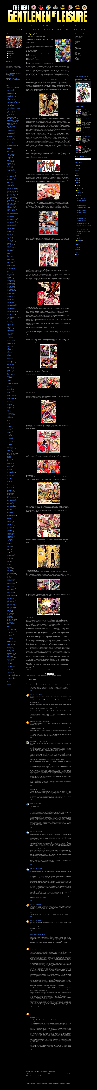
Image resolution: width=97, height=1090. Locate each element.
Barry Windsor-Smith (11, 268)
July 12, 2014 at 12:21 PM (37, 831)
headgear (47, 845)
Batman (8, 269)
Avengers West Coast (11, 267)
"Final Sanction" (10, 135)
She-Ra (8, 577)
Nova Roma (9, 540)
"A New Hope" (9, 89)
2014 (77, 185)
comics (42, 675)
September (79, 192)
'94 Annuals (9, 238)
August (78, 193)
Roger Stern (9, 561)
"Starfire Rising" (10, 184)
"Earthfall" (9, 127)
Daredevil (9, 321)
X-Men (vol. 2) (9, 665)
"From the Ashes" (10, 136)
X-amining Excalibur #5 (81, 197)
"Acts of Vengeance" (11, 93)
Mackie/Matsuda (10, 491)
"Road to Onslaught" (11, 176)
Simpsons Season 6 (11, 607)
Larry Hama (9, 451)
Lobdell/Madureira (10, 472)
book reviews (9, 677)
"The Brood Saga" (10, 186)
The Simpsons (9, 620)
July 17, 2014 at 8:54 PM (37, 920)
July (78, 195)
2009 (77, 251)
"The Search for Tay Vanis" (12, 218)
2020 (77, 175)
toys (7, 681)
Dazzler (8, 336)
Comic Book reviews (36, 675)
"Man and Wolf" (10, 161)
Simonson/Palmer (10, 591)
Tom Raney (9, 638)
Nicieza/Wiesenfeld (10, 537)
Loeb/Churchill (9, 478)
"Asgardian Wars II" (10, 96)
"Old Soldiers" (9, 166)
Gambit (8, 380)
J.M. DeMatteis (10, 422)
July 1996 (9, 445)
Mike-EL (31, 948)
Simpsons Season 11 (11, 599)
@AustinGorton (18, 73)
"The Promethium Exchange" (12, 213)
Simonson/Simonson (11, 595)
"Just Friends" (9, 151)
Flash (8, 373)
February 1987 (9, 368)
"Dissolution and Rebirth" (11, 121)
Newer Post (29, 669)
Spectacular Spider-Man (11, 608)
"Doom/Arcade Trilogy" (11, 123)
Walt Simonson (10, 650)
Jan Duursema (9, 426)
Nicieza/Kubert (9, 528)
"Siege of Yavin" (10, 182)
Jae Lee (8, 425)
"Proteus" (8, 173)
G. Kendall (10, 57)
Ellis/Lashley (9, 356)
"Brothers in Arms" (10, 109)
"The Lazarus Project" (11, 207)
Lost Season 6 (9, 487)
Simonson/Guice (10, 586)
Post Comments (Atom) (36, 1075)
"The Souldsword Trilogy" (12, 223)
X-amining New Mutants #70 (82, 229)
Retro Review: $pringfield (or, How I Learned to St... (84, 216)
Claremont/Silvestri (10, 306)
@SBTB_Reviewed (13, 78)
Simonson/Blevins (10, 580)
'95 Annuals (9, 240)
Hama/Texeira (9, 408)
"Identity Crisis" (10, 146)
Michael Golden (10, 512)
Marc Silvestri (9, 494)
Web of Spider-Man (10, 653)
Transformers (9, 639)
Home (6, 29)
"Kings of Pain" (10, 152)
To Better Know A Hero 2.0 (12, 629)
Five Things (9, 371)
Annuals (8, 253)
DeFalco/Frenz (10, 337)
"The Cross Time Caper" (11, 188)
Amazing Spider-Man (11, 247)
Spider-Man (9, 610)
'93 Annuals (9, 237)
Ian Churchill (9, 417)
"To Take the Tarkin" (10, 231)
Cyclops (8, 315)
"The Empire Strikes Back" (12, 197)
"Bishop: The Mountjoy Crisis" (12, 102)
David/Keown (9, 325)
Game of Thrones (10, 385)
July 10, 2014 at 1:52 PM (42, 741)
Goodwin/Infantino (10, 395)
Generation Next (10, 389)
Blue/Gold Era (9, 274)
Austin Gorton (33, 741)
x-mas (8, 684)
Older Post (68, 669)
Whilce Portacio (10, 654)
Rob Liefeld (9, 559)
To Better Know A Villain (11, 631)
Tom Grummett (10, 636)
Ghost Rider (9, 392)
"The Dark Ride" (10, 192)
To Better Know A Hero (11, 628)
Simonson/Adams (10, 579)
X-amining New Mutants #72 (82, 205)
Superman (9, 616)
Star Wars (9, 611)
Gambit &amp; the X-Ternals (12, 382)
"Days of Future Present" (11, 118)
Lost (8, 484)
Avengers (8, 264)
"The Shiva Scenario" (11, 221)
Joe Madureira (9, 435)
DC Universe (9, 319)
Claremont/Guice (10, 296)
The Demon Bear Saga (11, 619)
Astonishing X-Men (10, 261)
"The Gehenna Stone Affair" (12, 201)
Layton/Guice (9, 456)
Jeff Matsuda (9, 429)
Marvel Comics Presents (11, 497)
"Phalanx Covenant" (11, 170)
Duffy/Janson (9, 351)
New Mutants (9, 521)
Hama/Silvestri (9, 407)
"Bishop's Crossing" (10, 101)
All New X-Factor (10, 244)
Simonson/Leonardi (10, 588)
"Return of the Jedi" (10, 175)
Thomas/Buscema (10, 623)
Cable (8, 277)
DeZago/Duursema (10, 340)
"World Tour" (9, 234)
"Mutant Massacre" (10, 164)
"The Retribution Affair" (11, 215)
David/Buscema (10, 324)
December (79, 187)
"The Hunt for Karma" (11, 203)
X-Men (8, 663)
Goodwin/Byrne (10, 393)
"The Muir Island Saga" (11, 209)
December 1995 (10, 343)
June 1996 (9, 447)
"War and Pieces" (10, 232)
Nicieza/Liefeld (9, 530)
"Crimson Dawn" (10, 115)
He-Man (8, 411)
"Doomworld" (9, 124)
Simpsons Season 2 (11, 601)
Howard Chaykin (10, 413)
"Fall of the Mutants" (11, 129)
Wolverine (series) (10, 657)
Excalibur (8, 361)
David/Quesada (10, 328)
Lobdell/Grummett (10, 468)
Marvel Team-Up (10, 503)
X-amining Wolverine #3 (81, 210)
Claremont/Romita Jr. (11, 304)
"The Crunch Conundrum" (12, 189)
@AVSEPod (17, 79)
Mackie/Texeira (10, 493)
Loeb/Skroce (9, 482)
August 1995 (9, 262)
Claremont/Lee (10, 298)
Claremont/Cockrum (11, 290)
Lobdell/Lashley (10, 471)
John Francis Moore (11, 441)
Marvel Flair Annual (10, 499)
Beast (8, 271)
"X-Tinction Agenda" (11, 235)
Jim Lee (8, 432)
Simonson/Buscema (11, 585)
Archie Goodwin (10, 256)
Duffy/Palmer (9, 353)
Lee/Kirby (9, 457)
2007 (77, 254)
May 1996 (9, 511)
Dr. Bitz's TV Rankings (11, 345)
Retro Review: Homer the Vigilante (83, 209)
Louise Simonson (10, 488)
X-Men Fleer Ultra (10, 666)
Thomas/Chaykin (10, 625)
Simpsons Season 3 (11, 602)
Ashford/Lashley (10, 259)
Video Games (9, 647)
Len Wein (8, 462)
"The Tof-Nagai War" (11, 226)
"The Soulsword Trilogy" (11, 225)
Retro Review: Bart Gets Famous (83, 202)
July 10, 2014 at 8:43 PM (40, 789)
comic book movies (10, 678)
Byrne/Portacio (10, 275)
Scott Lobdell (9, 568)
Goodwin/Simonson (10, 396)
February (79, 240)
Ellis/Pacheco (9, 358)
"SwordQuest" (9, 185)
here (20, 67)
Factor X (8, 365)
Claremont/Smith (10, 309)
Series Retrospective (11, 573)
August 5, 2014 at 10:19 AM (39, 934)
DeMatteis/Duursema (11, 339)
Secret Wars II (9, 571)
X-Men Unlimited (10, 671)
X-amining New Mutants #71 (82, 220)
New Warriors (9, 522)
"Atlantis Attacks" (10, 99)
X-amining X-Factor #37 (81, 203)
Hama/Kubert (9, 404)
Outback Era (9, 542)
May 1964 (9, 509)
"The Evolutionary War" (11, 198)
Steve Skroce (9, 614)
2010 (77, 249)
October (79, 190)
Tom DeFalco (9, 635)
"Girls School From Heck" (12, 141)
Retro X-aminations (10, 555)
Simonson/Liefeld (10, 589)
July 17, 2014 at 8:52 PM (37, 904)
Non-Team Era (9, 539)
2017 (77, 180)
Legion (8, 460)
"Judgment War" (10, 149)
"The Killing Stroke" (10, 206)
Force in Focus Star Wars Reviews (34, 29)
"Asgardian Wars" (10, 98)
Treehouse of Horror (11, 641)
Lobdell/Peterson (10, 473)
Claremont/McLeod (10, 301)
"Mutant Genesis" (10, 163)
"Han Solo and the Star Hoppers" (13, 143)
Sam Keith (9, 567)
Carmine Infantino (10, 281)
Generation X (9, 391)
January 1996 (9, 428)
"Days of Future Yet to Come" (12, 120)
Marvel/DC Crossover (11, 508)
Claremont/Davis (10, 295)
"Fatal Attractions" (10, 130)
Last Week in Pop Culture (12, 453)
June (78, 233)
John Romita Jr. (10, 442)
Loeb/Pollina (9, 479)
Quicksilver (9, 551)
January (79, 242)
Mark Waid (9, 496)
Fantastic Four (9, 367)
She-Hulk (8, 576)
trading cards (9, 682)
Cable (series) (9, 278)
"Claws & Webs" (10, 114)
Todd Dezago (9, 632)
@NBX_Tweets (13, 75)
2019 (77, 177)
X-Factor (8, 660)
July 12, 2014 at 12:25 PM (37, 868)
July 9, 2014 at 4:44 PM (37, 694)
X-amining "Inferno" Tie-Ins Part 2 (83, 198)
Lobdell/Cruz (9, 466)
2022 (77, 172)
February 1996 (9, 370)
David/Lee (9, 327)
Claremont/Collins (10, 293)
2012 (77, 245)
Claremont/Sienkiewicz (11, 305)
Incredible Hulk (10, 419)
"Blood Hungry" (10, 104)
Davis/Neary (9, 334)
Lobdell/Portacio (10, 475)
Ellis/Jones (9, 355)
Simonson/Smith (10, 597)
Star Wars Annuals (10, 613)
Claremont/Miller (10, 302)
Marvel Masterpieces (11, 502)
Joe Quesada (9, 436)
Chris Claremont (10, 283)
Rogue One (9, 562)
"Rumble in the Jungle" (11, 178)
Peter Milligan (9, 546)
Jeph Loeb (9, 431)
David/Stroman (10, 330)
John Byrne (9, 439)
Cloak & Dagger (10, 312)
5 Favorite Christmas (11, 241)
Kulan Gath (9, 450)
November (79, 188)
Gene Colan (9, 386)
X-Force (8, 662)
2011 (77, 247)
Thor (8, 626)
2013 (77, 244)
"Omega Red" (9, 167)
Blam (31, 803)
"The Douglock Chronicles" (12, 194)
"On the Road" (9, 169)
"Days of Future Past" (11, 117)
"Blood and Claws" (10, 105)
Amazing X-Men (10, 249)
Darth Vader (9, 322)
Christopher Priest (10, 284)
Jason (31, 694)
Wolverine (9, 656)
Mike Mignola (9, 516)
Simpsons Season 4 (11, 604)
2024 (77, 168)
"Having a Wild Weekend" (12, 145)
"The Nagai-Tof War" (11, 210)
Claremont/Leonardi (10, 299)
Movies (8, 519)
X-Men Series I (10, 668)
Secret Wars (9, 570)
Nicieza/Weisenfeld (10, 536)
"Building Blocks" (10, 111)
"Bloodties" (9, 106)
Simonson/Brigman (10, 583)
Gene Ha (8, 388)
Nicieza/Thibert (10, 534)
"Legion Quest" (10, 155)
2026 (77, 165)
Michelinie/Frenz (10, 514)
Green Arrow (9, 399)
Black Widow (9, 272)
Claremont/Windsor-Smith (12, 311)
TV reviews (9, 617)
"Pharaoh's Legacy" (10, 172)
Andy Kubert (9, 250)
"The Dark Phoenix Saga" (12, 191)
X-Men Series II (10, 669)
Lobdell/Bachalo (10, 465)
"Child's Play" (9, 112)
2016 (77, 182)
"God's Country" (10, 142)
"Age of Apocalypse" (11, 95)
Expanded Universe (10, 362)
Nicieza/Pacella (10, 531)
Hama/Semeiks (10, 405)
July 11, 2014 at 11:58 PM (37, 803)
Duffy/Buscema (10, 348)
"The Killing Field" (10, 204)
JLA (7, 423)
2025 (77, 166)
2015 (77, 183)
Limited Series (9, 463)
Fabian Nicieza (10, 364)
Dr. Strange (9, 346)
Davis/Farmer (9, 333)
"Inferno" (31, 675)
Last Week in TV (10, 454)
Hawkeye (8, 410)
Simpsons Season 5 (11, 605)
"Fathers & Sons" (10, 132)
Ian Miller (32, 934)
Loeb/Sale (9, 481)
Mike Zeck (9, 518)
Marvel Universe (10, 505)
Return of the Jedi (10, 556)
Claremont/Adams (10, 286)
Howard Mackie (10, 414)
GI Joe (8, 379)
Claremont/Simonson (11, 308)
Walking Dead (9, 648)
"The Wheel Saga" (10, 228)
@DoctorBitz (11, 74)
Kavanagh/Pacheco (10, 448)
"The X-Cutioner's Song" (11, 229)
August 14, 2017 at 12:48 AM (39, 948)
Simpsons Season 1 (11, 598)
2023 (77, 170)
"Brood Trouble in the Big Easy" (13, 108)
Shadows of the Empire (11, 574)
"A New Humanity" (10, 90)
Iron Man (8, 420)
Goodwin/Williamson (11, 398)
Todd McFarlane (10, 634)
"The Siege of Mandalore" (12, 222)
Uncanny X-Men (10, 644)
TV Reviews (69, 29)
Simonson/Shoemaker (11, 594)
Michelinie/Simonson (11, 515)
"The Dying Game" (10, 195)
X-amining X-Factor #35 (81, 228)
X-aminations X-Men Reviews (17, 29)
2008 (77, 252)
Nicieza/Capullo (10, 525)
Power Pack (9, 548)
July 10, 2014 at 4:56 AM (44, 721)
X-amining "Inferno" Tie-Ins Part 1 (83, 214)
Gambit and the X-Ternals (12, 383)
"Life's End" (9, 158)
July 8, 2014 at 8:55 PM (39, 683)
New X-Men (9, 524)
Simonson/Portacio (10, 592)
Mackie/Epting (9, 490)
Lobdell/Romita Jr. (10, 476)
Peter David (9, 545)
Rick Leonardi (9, 558)
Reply (31, 690)
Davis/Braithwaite (10, 331)
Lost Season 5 (9, 485)
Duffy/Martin (9, 352)
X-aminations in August (81, 200)
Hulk (8, 416)
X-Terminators (58, 675)
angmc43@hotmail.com (35, 721)
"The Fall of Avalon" (10, 200)
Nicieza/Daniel (9, 527)
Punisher (8, 549)
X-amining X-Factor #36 (81, 218)
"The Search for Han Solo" (12, 216)
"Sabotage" (9, 179)
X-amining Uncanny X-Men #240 (83, 221)
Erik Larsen (9, 359)
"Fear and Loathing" (11, 133)
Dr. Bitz (9, 55)
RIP (7, 552)
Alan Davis (9, 243)
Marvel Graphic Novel (11, 500)
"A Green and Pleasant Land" (12, 87)
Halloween (9, 402)
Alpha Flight (9, 246)
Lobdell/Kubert (9, 469)
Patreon (8, 543)
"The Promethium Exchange (12, 212)
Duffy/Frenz (9, 349)
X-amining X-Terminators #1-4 (83, 223)
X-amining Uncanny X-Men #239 (83, 231)
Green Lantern (9, 401)
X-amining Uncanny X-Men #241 (83, 207)
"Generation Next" (10, 139)
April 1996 (9, 255)
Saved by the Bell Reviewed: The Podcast (54, 29)
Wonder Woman (10, 659)
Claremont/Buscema (11, 287)
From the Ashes (10, 376)
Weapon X (9, 651)
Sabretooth (9, 565)
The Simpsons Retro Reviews (81, 29)
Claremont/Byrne (10, 289)
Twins (8, 642)
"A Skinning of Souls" (11, 92)
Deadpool (9, 342)
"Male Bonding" (10, 160)
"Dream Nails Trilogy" (11, 126)
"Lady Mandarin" (10, 154)
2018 (77, 178)
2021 (77, 173)
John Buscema (10, 438)
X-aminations (53, 675)
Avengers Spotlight (10, 265)
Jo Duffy (8, 434)
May (78, 235)
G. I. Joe (8, 377)
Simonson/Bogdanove (47, 675)
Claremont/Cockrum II (11, 292)
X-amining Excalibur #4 (81, 212)
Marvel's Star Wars (10, 506)
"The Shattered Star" (11, 219)
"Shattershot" (9, 181)
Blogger (68, 1083)
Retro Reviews (9, 554)
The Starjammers (10, 622)
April (78, 236)
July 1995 (9, 444)
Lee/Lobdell (9, 459)
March (78, 238)
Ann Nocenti (9, 252)
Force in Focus (10, 374)
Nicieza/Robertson (10, 533)
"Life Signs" (9, 157)
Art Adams (9, 258)
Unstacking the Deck (11, 645)
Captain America (10, 280)
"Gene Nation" (9, 138)
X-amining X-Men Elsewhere (12, 675)
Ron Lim (8, 564)
